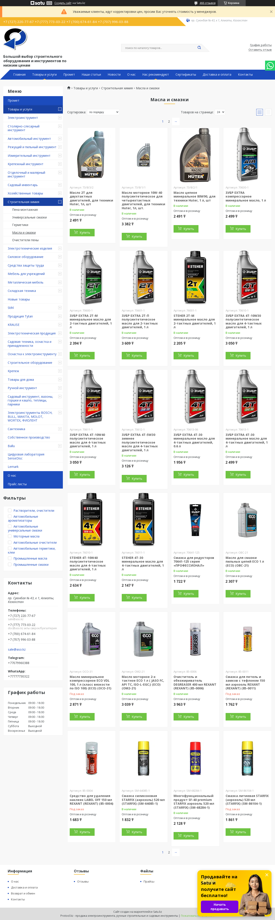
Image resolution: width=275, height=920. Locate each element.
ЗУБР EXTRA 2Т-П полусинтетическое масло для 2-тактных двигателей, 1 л (140, 321)
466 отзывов (207, 3)
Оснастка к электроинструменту (32, 354)
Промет (69, 74)
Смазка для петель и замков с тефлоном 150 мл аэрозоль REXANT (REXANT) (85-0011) (245, 682)
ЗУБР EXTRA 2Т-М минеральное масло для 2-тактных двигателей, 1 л (91, 321)
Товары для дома (21, 379)
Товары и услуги (44, 74)
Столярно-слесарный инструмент (23, 128)
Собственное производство (29, 437)
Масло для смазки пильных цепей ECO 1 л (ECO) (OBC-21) (245, 561)
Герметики (20, 225)
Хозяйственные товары (25, 193)
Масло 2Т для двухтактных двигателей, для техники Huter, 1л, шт (91, 198)
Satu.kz (157, 912)
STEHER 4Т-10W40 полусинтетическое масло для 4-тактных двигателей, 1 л (88, 563)
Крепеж (13, 371)
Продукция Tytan (20, 316)
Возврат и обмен (23, 893)
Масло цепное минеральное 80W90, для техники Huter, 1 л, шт (194, 196)
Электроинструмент (23, 118)
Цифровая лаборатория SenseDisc (26, 456)
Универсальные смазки (29, 217)
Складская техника (22, 291)
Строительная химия (23, 202)
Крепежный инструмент (25, 164)
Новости (114, 74)
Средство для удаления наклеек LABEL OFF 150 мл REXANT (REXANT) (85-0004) (91, 800)
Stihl (11, 308)
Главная (19, 74)
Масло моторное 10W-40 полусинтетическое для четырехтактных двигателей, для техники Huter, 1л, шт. (143, 200)
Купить (85, 232)
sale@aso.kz (17, 649)
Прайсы (149, 881)
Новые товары (19, 299)
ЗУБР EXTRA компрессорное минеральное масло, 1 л (246, 196)
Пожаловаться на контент (198, 916)
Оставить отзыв (260, 49)
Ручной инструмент (22, 388)
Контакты (245, 74)
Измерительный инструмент (29, 155)
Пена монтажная (25, 209)
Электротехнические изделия (30, 248)
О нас (131, 74)
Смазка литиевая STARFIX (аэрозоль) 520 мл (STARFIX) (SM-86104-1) (247, 800)
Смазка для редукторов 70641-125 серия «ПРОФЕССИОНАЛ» (194, 561)
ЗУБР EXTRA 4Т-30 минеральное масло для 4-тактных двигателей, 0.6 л (194, 440)
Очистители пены (25, 240)
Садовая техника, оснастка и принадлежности (29, 344)
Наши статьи (91, 74)
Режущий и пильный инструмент (32, 147)
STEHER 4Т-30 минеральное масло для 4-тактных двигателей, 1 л (143, 563)
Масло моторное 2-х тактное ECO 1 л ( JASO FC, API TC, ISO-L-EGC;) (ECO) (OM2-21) (143, 682)
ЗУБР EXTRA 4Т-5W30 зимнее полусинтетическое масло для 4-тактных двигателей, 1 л (140, 442)
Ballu (11, 446)
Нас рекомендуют (155, 74)
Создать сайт (62, 3)
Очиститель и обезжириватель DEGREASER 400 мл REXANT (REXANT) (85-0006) (195, 682)
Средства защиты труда (26, 265)
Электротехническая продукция (32, 333)
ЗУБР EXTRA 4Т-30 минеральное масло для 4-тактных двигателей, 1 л (247, 440)
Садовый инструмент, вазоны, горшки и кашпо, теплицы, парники (30, 400)
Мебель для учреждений (26, 274)
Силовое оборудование (25, 257)
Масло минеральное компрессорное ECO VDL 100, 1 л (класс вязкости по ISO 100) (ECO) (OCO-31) (90, 682)
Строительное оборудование (30, 362)
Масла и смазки (24, 232)
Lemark (13, 467)
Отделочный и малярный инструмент (26, 174)
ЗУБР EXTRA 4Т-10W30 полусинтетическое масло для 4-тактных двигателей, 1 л (244, 321)
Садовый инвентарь (23, 185)
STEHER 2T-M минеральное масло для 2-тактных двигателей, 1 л (195, 321)
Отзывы (83, 881)
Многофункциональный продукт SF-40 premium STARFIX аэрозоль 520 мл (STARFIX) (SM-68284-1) (194, 802)
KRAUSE (13, 325)
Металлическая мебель (25, 282)
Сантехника (16, 429)
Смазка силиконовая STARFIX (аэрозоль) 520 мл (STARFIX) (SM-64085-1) (143, 800)
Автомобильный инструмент (29, 138)
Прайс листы (17, 484)
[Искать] (199, 48)
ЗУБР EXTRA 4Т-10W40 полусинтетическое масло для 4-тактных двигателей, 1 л (88, 440)
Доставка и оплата (217, 74)
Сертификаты (186, 74)
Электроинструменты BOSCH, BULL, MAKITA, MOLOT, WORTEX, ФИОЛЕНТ (30, 416)
